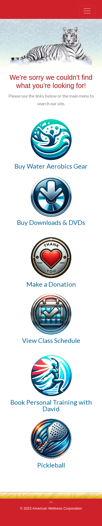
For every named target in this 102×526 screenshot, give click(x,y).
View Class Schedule (51, 340)
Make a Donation (51, 284)
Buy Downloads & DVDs (51, 222)
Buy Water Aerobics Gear (51, 166)
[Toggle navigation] (87, 11)
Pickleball (51, 465)
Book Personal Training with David (51, 405)
